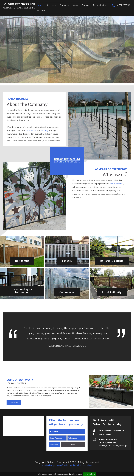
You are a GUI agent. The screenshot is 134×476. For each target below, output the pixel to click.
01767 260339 (121, 5)
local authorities (116, 184)
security (45, 130)
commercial (31, 130)
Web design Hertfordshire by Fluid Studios (67, 465)
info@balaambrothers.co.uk (111, 430)
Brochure (41, 10)
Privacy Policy (99, 5)
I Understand (89, 474)
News (75, 5)
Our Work (64, 5)
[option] (111, 391)
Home (40, 5)
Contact (85, 5)
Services (51, 5)
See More (13, 402)
